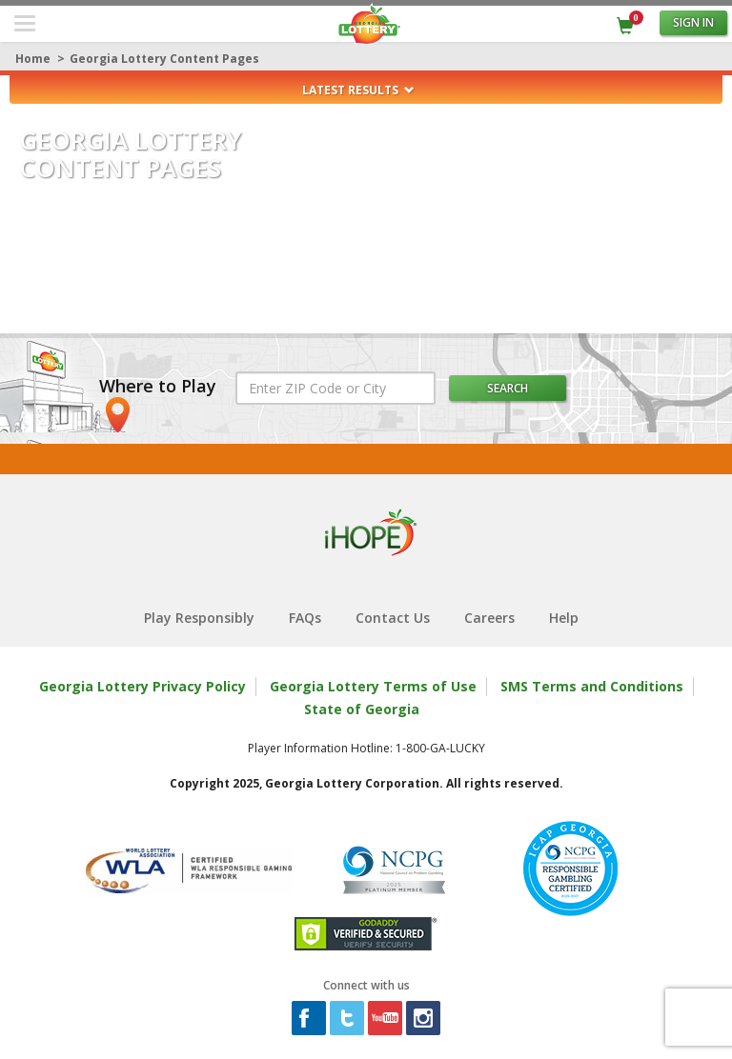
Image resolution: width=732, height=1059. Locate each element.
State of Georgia (361, 709)
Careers (489, 618)
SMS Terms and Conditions (591, 686)
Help (564, 618)
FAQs (305, 618)
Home (33, 58)
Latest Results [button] (358, 90)
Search (507, 388)
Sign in (693, 22)
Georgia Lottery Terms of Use (373, 686)
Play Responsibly (199, 618)
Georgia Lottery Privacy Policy (142, 686)
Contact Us (393, 618)
